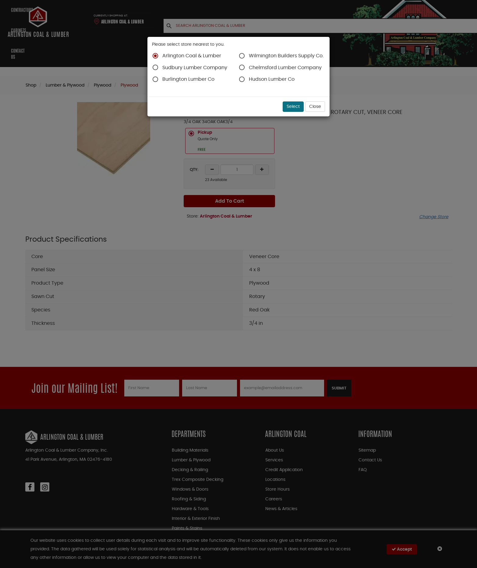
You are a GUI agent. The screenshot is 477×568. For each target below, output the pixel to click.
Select (293, 107)
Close (315, 107)
